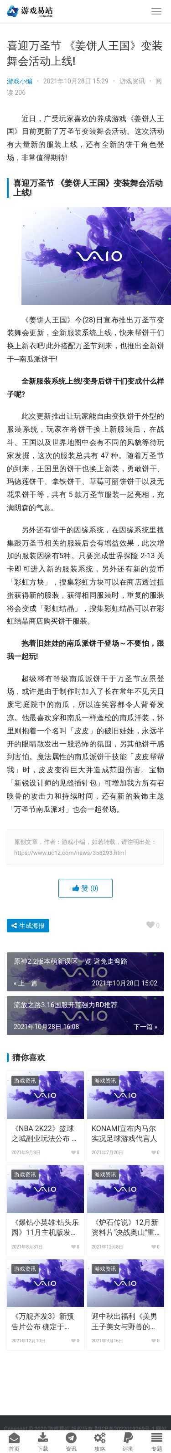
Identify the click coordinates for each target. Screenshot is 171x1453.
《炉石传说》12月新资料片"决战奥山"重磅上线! (125, 1228)
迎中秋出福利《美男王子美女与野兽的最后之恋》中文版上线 (124, 1322)
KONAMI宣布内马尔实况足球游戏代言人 (124, 1133)
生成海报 (28, 925)
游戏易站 (59, 1429)
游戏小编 (19, 81)
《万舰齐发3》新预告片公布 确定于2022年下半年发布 (42, 1322)
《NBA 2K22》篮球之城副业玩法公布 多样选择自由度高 (45, 1134)
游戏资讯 (132, 81)
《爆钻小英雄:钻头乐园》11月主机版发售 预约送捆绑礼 (45, 1228)
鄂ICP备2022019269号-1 (124, 1429)
